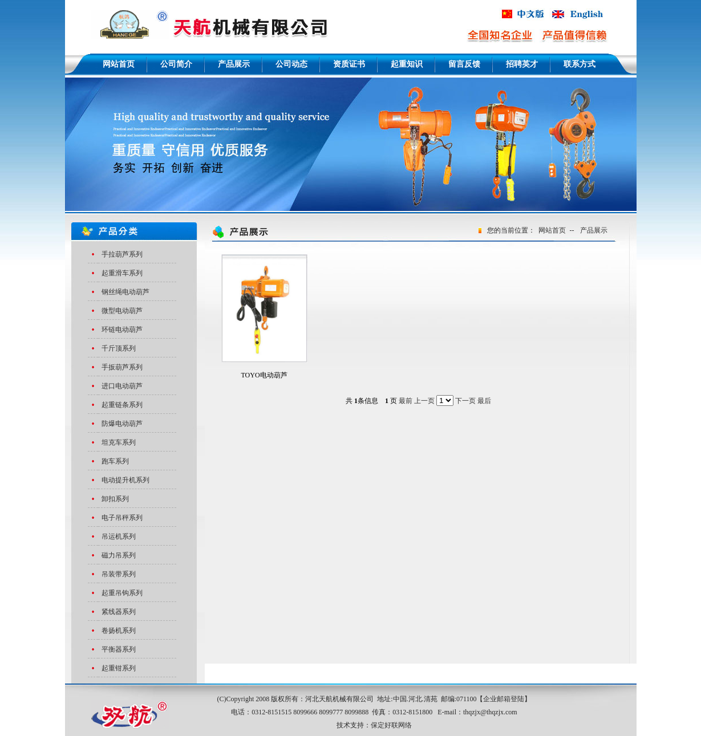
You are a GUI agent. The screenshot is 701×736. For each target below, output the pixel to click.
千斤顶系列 (119, 348)
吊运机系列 (119, 536)
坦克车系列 (119, 442)
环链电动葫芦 (122, 330)
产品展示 (593, 230)
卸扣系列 (115, 499)
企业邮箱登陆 (503, 699)
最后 (484, 401)
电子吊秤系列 (122, 518)
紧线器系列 (119, 612)
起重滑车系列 (122, 273)
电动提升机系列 (125, 480)
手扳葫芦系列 (122, 367)
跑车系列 (115, 461)
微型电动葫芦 (122, 311)
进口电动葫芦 (122, 386)
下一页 (465, 401)
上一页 (424, 401)
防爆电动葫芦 (122, 424)
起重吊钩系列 (122, 593)
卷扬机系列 (119, 631)
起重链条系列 (122, 405)
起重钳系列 (119, 668)
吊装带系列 (119, 574)
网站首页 (552, 230)
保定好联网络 (391, 725)
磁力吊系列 (119, 555)
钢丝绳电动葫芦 (125, 292)
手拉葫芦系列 (122, 254)
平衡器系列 (119, 649)
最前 (405, 401)
